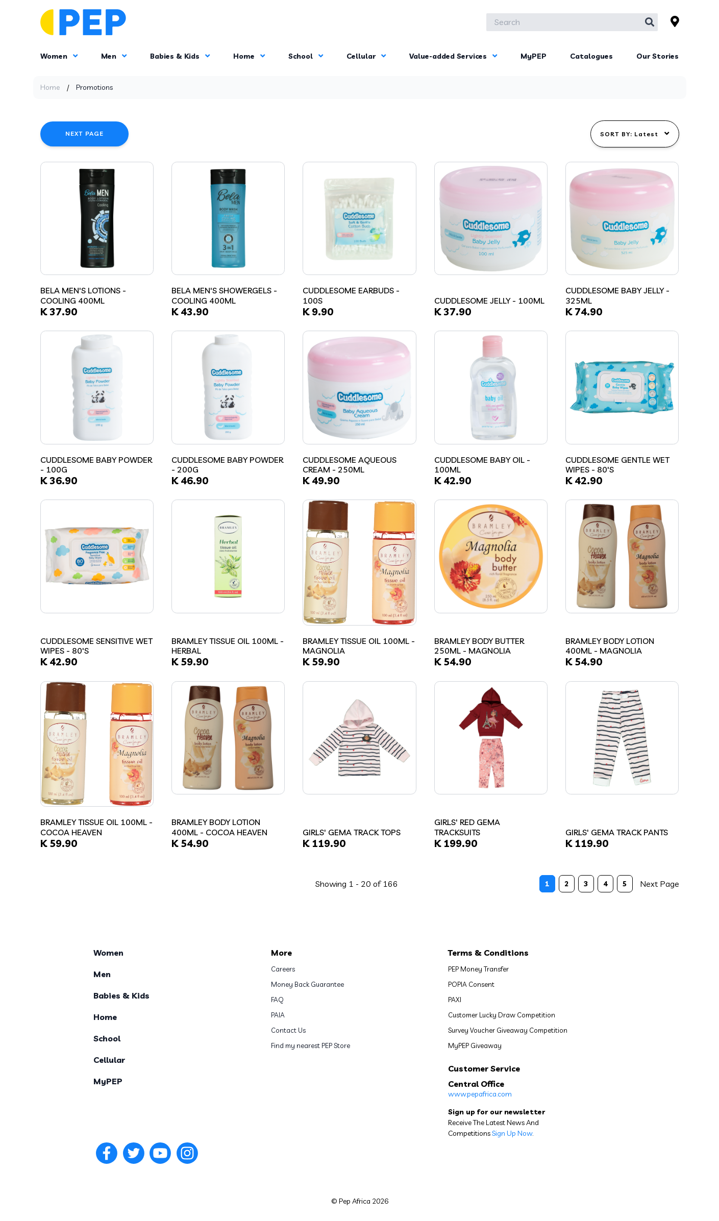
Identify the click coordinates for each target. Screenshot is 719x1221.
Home (249, 56)
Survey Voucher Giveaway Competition (507, 1030)
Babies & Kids (180, 56)
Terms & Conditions (488, 953)
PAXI (454, 999)
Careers (283, 969)
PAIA (278, 1015)
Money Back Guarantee (307, 984)
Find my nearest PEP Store (310, 1045)
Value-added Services (453, 56)
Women (59, 56)
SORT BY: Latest (635, 134)
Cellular (366, 56)
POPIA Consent (471, 984)
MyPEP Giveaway (475, 1045)
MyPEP (533, 56)
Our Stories (657, 56)
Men (114, 56)
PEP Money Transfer (478, 969)
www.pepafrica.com (480, 1094)
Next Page (84, 133)
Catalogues (591, 56)
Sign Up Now (512, 1133)
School (305, 56)
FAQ (277, 999)
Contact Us (288, 1030)
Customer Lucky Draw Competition (501, 1015)
